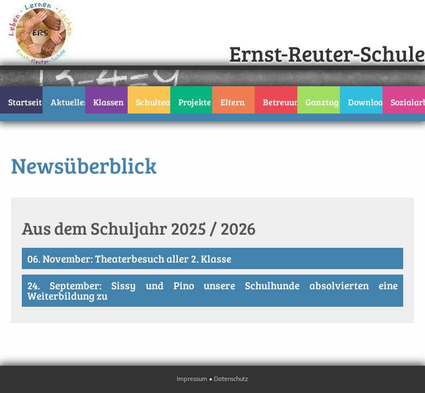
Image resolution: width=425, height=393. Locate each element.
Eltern (232, 102)
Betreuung (280, 102)
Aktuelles (68, 102)
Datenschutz (231, 379)
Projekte (194, 102)
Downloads (365, 102)
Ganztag (322, 102)
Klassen (108, 102)
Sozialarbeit (408, 102)
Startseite (25, 102)
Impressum (192, 379)
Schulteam (153, 102)
